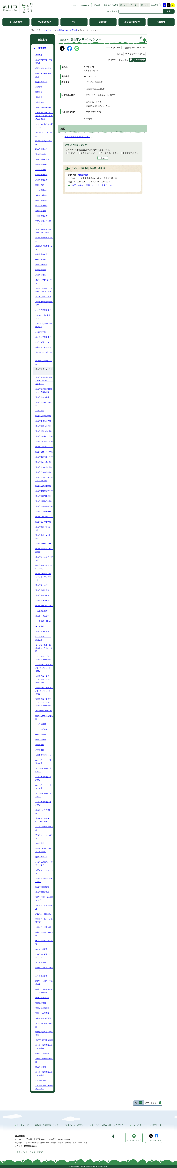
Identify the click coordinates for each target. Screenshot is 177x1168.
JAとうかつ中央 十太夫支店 (43, 786)
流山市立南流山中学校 (44, 517)
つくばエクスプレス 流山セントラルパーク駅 (44, 648)
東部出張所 (39, 102)
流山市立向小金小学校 (44, 462)
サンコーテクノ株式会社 (44, 942)
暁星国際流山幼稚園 (43, 68)
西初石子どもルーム (43, 347)
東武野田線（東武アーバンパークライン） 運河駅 (44, 668)
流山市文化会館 (41, 585)
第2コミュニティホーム (43, 134)
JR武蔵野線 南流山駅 (43, 711)
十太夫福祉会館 (41, 190)
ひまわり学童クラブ (43, 337)
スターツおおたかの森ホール (44, 125)
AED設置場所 (40, 1080)
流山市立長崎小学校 (43, 421)
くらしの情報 (16, 22)
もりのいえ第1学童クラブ (43, 316)
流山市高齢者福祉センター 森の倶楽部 (44, 231)
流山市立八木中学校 (43, 522)
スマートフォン (151, 1103)
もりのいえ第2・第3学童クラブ (44, 325)
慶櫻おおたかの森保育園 (44, 1060)
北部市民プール (41, 857)
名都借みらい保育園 (43, 1018)
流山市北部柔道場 (42, 887)
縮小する (123, 5)
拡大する (144, 5)
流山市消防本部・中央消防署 (44, 61)
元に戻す (133, 5)
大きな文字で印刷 (133, 54)
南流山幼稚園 (40, 740)
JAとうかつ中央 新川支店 (43, 795)
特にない (72, 153)
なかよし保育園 (41, 949)
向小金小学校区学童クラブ (44, 75)
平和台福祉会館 (41, 216)
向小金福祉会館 (41, 175)
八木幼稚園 (39, 750)
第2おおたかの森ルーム (43, 362)
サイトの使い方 (138, 1125)
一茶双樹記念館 (41, 611)
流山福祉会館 (40, 154)
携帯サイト (157, 1125)
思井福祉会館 (40, 170)
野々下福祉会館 (41, 206)
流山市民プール (41, 82)
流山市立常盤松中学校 (44, 491)
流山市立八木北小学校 (44, 467)
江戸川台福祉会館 (42, 159)
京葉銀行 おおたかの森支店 (44, 920)
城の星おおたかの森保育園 (44, 1033)
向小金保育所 (40, 270)
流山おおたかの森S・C (43, 811)
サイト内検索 (111, 11)
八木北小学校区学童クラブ (44, 303)
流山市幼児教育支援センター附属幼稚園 (44, 390)
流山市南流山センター (44, 606)
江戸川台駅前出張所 (43, 108)
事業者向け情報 (132, 22)
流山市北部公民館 (42, 590)
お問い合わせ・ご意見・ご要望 (30, 1152)
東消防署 (38, 87)
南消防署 (38, 92)
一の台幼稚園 (40, 724)
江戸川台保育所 (41, 265)
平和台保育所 (40, 259)
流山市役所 (20, 1136)
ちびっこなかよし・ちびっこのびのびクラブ (44, 290)
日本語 (97, 5)
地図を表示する (78, 137)
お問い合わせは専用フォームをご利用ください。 (93, 185)
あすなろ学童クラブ (43, 310)
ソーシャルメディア (153, 1140)
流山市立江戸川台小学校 (44, 404)
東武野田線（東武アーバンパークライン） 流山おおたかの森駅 (44, 702)
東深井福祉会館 (41, 180)
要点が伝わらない (88, 153)
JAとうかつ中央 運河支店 (43, 803)
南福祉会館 (39, 185)
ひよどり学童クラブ (43, 297)
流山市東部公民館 (42, 595)
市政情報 (161, 22)
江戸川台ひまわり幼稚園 (44, 717)
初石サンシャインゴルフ (44, 836)
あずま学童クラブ (42, 342)
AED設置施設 (71, 30)
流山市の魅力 (45, 22)
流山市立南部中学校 (43, 496)
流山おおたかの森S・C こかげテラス (43, 819)
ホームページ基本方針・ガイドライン (108, 1125)
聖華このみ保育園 (42, 1013)
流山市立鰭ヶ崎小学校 (44, 452)
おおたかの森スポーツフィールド (44, 863)
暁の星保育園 (40, 1067)
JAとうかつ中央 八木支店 (43, 778)
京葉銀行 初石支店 (43, 914)
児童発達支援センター (44, 755)
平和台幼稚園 (40, 734)
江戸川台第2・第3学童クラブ (44, 898)
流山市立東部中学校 (43, 486)
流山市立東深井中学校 (44, 506)
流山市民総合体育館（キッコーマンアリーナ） (44, 577)
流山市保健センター (43, 544)
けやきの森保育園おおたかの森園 (44, 1046)
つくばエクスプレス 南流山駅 (43, 638)
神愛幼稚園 (39, 745)
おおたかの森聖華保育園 (44, 1025)
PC (135, 1103)
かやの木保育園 (41, 976)
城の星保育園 (40, 1003)
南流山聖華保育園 (42, 998)
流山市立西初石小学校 (44, 436)
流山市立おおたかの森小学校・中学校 (44, 479)
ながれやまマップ (134, 1140)
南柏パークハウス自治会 (44, 934)
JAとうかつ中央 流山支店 (43, 770)
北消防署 (38, 97)
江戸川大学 (39, 843)
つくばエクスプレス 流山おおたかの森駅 (43, 658)
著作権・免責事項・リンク (47, 1125)
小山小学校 (39, 411)
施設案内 (103, 22)
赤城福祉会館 (40, 211)
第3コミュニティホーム (43, 142)
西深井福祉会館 (41, 165)
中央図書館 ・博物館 (43, 621)
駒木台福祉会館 (41, 149)
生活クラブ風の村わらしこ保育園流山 (44, 991)
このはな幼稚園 (41, 729)
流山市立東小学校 (42, 397)
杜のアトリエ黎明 (42, 616)
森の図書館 (39, 626)
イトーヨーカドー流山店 (44, 828)
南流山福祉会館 (41, 200)
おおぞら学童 (40, 332)
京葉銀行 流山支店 (43, 927)
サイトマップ (23, 1125)
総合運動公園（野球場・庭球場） (43, 850)
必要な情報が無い (131, 153)
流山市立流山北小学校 (44, 431)
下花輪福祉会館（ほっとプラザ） (44, 222)
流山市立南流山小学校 (44, 457)
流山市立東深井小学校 (44, 447)
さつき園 (38, 55)
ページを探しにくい (109, 153)
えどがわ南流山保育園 (44, 1040)
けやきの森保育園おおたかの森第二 (44, 1073)
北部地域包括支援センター (44, 247)
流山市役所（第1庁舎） (42, 528)
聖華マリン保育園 (42, 1053)
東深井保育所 (40, 275)
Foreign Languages (81, 5)
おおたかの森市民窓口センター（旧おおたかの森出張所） (44, 116)
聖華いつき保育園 (42, 1008)
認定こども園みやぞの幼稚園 (44, 982)
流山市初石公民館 (42, 601)
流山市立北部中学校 (43, 512)
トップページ (48, 30)
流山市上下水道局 (42, 631)
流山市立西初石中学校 (44, 501)
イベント (74, 22)
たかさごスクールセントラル (44, 969)
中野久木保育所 (41, 254)
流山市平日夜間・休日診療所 (44, 550)
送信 (103, 158)
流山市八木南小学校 (43, 472)
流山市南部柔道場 (42, 892)
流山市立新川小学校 (43, 416)
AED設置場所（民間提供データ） (44, 1087)
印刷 (118, 54)
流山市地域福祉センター (44, 239)
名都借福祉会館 (41, 195)
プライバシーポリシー (75, 1125)
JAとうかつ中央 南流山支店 (43, 761)
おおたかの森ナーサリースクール (44, 955)
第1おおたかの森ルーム (43, 354)
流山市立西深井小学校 (44, 442)
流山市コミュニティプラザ (44, 558)
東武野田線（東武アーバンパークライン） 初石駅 (44, 691)
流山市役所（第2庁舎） (42, 536)
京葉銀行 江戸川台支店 (44, 907)
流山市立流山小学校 (43, 426)
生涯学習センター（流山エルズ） (44, 567)
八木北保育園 (40, 962)
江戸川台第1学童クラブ (43, 281)
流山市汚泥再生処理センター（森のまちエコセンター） (44, 380)
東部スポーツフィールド (44, 871)
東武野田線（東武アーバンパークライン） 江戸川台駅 (44, 679)
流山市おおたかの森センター (44, 880)
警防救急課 (83, 175)
